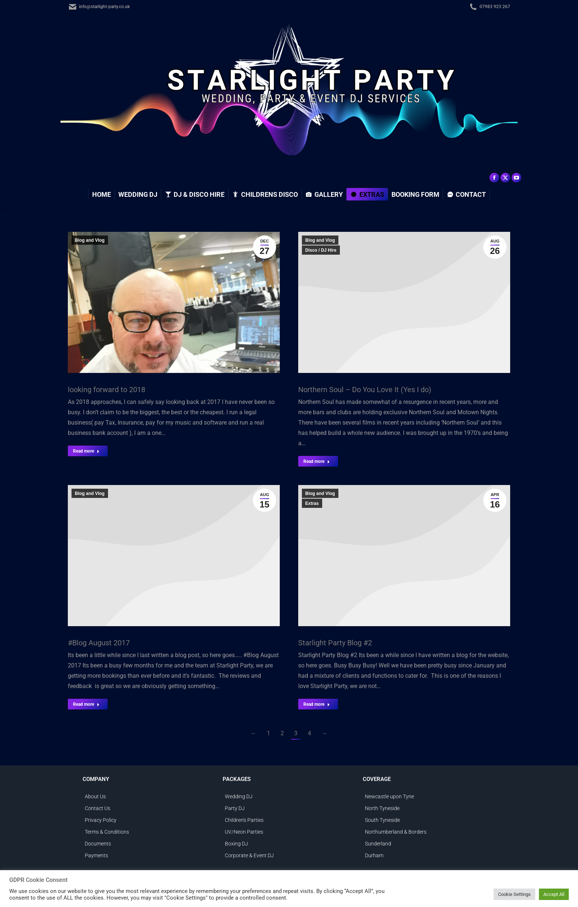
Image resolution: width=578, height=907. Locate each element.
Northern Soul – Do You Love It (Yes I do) (364, 389)
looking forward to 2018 (106, 389)
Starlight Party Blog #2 (335, 642)
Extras (312, 503)
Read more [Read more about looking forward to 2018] (86, 451)
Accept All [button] (553, 894)
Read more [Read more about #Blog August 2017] (86, 704)
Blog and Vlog (90, 240)
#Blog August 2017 (99, 642)
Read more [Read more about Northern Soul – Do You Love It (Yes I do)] (316, 461)
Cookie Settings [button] (514, 894)
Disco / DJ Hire (321, 250)
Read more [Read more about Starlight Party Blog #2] (316, 704)
